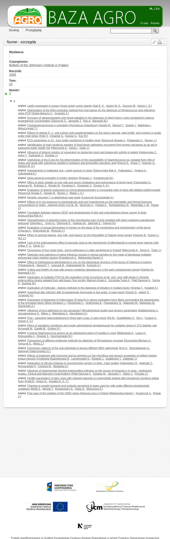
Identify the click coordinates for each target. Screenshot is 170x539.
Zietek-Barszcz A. (42, 113)
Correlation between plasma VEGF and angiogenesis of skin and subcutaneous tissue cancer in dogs (86, 212)
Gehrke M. (147, 269)
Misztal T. (48, 388)
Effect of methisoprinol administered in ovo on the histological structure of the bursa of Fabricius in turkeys (89, 262)
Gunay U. (153, 235)
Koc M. (83, 136)
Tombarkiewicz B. (118, 205)
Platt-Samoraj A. (141, 280)
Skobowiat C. (76, 302)
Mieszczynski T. (27, 128)
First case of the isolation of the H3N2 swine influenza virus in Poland (68, 393)
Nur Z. (21, 238)
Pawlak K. (101, 205)
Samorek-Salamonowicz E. (34, 351)
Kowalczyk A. (143, 393)
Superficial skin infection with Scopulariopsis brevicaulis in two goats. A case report (75, 292)
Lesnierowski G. (80, 358)
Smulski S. (43, 336)
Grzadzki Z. (61, 113)
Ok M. (111, 318)
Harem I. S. (144, 105)
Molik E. (36, 388)
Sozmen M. (129, 105)
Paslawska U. (135, 140)
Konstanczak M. (103, 178)
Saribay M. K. (26, 166)
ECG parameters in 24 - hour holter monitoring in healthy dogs (63, 140)
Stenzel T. (118, 125)
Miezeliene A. (60, 313)
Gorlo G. (50, 223)
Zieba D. (80, 388)
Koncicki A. (93, 265)
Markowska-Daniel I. (90, 257)
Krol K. (124, 348)
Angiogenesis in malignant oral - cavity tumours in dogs (59, 170)
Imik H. (44, 136)
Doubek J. (51, 155)
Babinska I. (144, 125)
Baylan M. (54, 185)
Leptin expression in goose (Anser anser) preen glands (59, 105)
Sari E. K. (99, 105)
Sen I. (139, 318)
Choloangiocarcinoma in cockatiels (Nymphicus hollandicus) (62, 125)
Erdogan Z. (40, 185)
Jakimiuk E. (94, 223)
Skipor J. (128, 373)
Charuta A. (25, 230)
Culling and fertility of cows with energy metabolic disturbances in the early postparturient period (83, 269)
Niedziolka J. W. (140, 205)
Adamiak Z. (146, 363)
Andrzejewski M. (75, 265)
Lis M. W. (72, 205)
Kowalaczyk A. (68, 257)
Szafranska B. (94, 302)
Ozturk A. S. (25, 321)
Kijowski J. (86, 178)
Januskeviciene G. (29, 313)
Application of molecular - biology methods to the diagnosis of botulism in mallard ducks (78, 287)
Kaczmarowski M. (60, 336)
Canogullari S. (142, 182)
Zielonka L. (37, 223)
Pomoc (155, 23)
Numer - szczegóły (21, 42)
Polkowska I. (125, 170)
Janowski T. (75, 120)
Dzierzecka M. (41, 230)
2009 (12, 74)
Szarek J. (130, 125)
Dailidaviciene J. (148, 310)
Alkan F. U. (25, 245)
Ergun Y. (136, 163)
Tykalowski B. (27, 265)
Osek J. (84, 147)
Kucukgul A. (69, 185)
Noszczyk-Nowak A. (114, 140)
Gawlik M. (40, 328)
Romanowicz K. (64, 388)
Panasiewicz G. (113, 302)
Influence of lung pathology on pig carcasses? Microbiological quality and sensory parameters (82, 310)
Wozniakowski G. (139, 348)
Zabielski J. (129, 358)
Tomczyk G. (25, 343)
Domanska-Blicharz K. (138, 340)
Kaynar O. (71, 136)
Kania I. (73, 147)
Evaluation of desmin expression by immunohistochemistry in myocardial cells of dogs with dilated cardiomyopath (93, 190)
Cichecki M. (45, 366)
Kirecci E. (123, 163)
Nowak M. (50, 193)
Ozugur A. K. (100, 185)
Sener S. (38, 245)
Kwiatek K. (151, 287)
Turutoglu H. (25, 295)
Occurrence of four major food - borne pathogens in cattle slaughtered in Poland (74, 250)
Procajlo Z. (141, 373)
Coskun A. (151, 318)
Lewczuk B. (58, 265)
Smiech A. (141, 170)
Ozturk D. (131, 292)
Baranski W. (100, 120)
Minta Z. (38, 343)
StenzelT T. (43, 265)
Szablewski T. (114, 358)
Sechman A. (86, 205)
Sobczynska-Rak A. (105, 170)
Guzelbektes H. (126, 318)
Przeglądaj (33, 30)
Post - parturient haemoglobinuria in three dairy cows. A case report (66, 318)
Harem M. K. (113, 105)
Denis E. (145, 250)
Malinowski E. (126, 333)
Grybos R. (53, 328)
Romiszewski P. (27, 366)
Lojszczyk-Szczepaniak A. (97, 197)
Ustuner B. (140, 235)
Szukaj (14, 30)
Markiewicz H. (26, 272)
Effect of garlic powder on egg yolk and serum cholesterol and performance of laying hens (80, 182)
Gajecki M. (109, 223)
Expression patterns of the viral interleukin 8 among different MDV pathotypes (72, 348)
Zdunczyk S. (59, 120)
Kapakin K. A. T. (58, 381)
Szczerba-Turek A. (119, 280)
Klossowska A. (26, 336)
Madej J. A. (76, 193)
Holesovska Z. (148, 152)
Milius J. (46, 313)
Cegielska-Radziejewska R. (53, 358)
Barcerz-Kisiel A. (97, 280)
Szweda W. (28, 283)
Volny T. (22, 155)
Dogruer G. (148, 163)
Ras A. (87, 120)
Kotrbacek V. (36, 155)
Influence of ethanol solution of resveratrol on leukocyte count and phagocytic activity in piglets (82, 152)
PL (151, 8)
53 (11, 84)
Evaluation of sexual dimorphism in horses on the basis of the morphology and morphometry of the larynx (89, 227)
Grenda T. (137, 287)
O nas (144, 23)
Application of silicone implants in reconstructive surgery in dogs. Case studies (73, 363)
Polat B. (30, 381)
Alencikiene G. (77, 313)
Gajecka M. (79, 223)
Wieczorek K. (60, 147)
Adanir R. (144, 292)
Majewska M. (147, 302)
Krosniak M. (26, 328)
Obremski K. (64, 223)
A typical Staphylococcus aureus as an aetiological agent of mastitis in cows (71, 333)
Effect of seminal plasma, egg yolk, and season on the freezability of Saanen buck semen (79, 235)
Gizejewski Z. (26, 306)
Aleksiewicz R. (129, 363)
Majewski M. (130, 302)
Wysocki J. (57, 230)
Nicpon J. (150, 140)
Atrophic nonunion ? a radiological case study (54, 197)
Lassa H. (140, 333)
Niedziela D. (60, 366)
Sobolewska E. (26, 173)
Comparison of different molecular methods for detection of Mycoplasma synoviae (75, 340)
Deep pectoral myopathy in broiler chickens (52, 178)
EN (158, 8)
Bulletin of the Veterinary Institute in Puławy (38, 65)
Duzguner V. (84, 185)
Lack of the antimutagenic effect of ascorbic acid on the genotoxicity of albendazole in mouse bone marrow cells (92, 242)
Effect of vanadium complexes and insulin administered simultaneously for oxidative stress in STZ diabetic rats (92, 325)
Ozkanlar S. (57, 136)
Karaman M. (25, 185)
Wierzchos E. (94, 388)
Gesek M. (105, 125)
